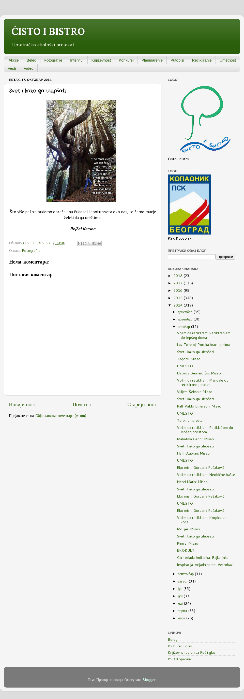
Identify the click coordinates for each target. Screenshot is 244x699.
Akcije (14, 60)
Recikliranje (202, 60)
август (183, 581)
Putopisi (177, 60)
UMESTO (185, 366)
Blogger (149, 679)
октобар (184, 326)
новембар (185, 319)
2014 (178, 305)
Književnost (101, 60)
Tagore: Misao (189, 358)
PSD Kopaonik (180, 659)
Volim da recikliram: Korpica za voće (201, 520)
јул (181, 588)
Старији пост (141, 404)
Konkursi (126, 60)
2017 (178, 283)
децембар (185, 311)
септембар (186, 573)
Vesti (12, 68)
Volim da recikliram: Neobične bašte (206, 474)
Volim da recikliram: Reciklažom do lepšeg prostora (205, 429)
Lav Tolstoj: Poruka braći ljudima (203, 344)
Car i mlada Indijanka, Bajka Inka (202, 557)
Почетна (82, 404)
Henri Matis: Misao (192, 481)
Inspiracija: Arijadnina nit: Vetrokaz (205, 564)
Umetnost (228, 60)
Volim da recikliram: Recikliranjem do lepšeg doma (203, 335)
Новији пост (22, 404)
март (182, 618)
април (183, 610)
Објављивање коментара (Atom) (61, 415)
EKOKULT (185, 550)
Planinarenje (152, 60)
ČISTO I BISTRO (48, 32)
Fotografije (53, 60)
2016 (178, 290)
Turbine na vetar (190, 420)
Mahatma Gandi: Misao (195, 439)
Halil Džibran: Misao (193, 453)
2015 (178, 297)
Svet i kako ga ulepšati (195, 351)
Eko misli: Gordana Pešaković (200, 467)
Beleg (31, 60)
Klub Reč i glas (180, 646)
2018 (178, 275)
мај (181, 603)
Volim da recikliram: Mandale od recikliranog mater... (202, 382)
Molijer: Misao (188, 529)
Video (29, 68)
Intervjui (77, 60)
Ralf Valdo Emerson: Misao (199, 406)
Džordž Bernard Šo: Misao (199, 373)
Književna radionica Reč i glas (192, 652)
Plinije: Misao (187, 543)
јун (181, 596)
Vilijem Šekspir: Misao (194, 391)
